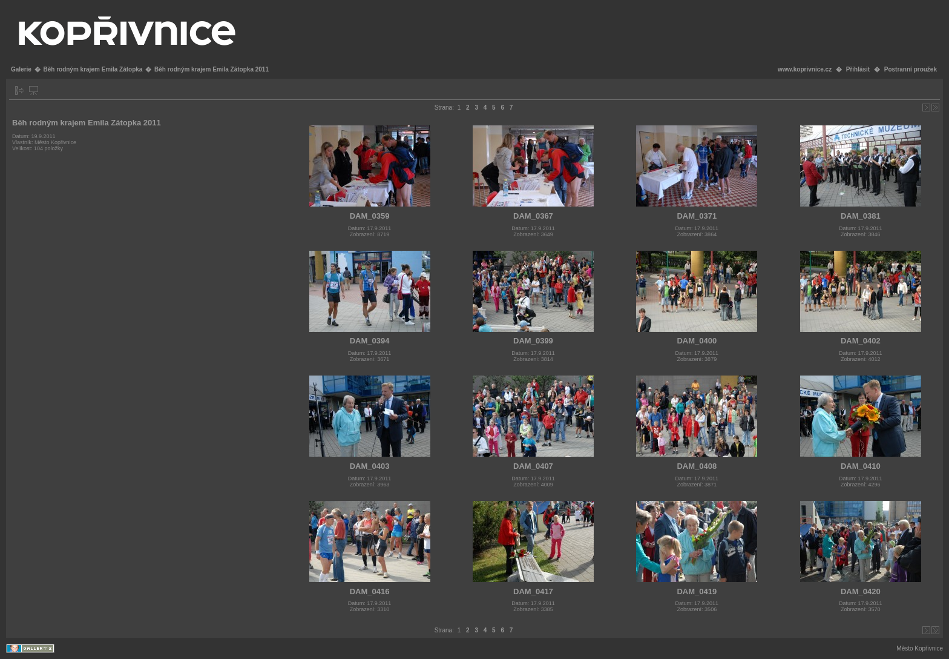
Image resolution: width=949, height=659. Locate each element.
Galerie (21, 69)
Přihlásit (858, 69)
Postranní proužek (910, 69)
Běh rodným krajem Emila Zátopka (92, 69)
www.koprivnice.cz (805, 69)
